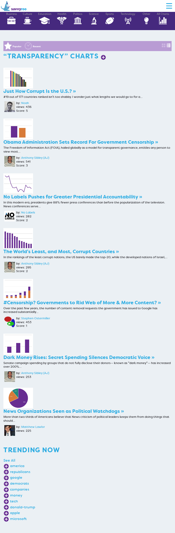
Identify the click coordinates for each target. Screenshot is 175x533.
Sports (109, 18)
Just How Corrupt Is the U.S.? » (39, 91)
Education (44, 18)
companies (19, 489)
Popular (17, 46)
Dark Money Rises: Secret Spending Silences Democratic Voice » (78, 357)
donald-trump (22, 507)
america (17, 465)
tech (14, 501)
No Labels (28, 212)
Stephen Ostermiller (35, 318)
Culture (27, 18)
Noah (25, 103)
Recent (37, 46)
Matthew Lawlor (33, 427)
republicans (20, 471)
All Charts (163, 18)
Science (93, 18)
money (16, 495)
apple (15, 512)
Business (11, 18)
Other (146, 18)
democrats (19, 483)
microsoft (18, 518)
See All (9, 460)
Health (61, 18)
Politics (77, 18)
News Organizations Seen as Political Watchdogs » (63, 411)
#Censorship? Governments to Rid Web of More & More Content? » (82, 303)
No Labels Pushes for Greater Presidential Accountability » (72, 197)
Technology (128, 18)
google (16, 477)
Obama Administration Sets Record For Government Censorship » (80, 142)
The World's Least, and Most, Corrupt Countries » (61, 252)
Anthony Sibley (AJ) (35, 158)
